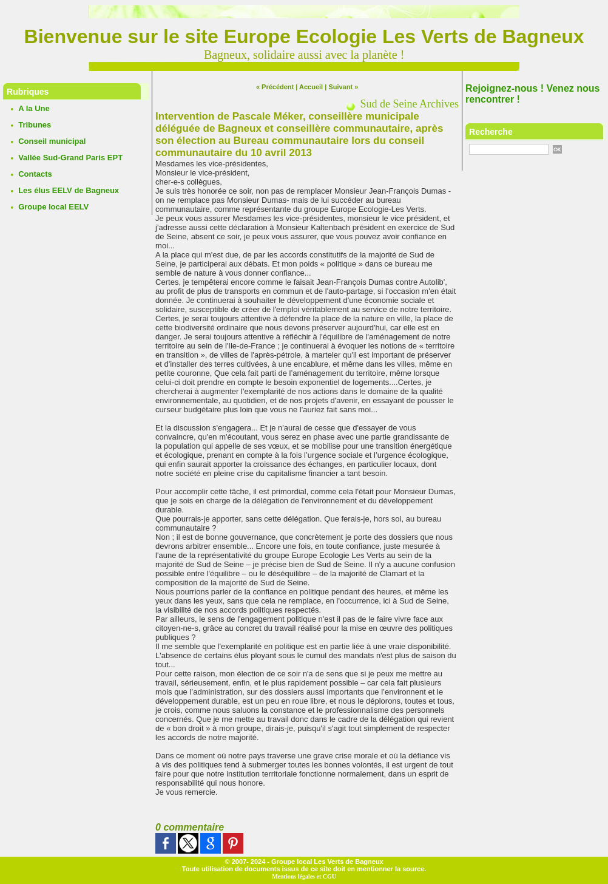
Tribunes (34, 124)
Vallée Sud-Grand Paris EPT (70, 157)
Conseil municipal (52, 141)
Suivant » (343, 86)
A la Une (34, 108)
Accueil (311, 86)
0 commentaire (189, 827)
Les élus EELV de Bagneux (68, 190)
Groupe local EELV (53, 206)
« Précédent (275, 86)
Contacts (35, 173)
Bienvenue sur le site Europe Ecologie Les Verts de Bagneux (304, 36)
